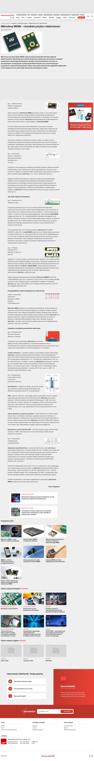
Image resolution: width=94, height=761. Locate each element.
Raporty (45, 17)
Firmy (23, 17)
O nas (2, 728)
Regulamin (35, 726)
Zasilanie (40, 14)
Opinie (65, 17)
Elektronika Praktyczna (70, 729)
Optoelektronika (75, 14)
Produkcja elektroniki (21, 14)
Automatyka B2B (68, 726)
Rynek (18, 17)
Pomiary (82, 14)
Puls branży (72, 17)
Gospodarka (37, 17)
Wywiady (51, 17)
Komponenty (34, 14)
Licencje (34, 728)
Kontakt (3, 726)
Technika (58, 17)
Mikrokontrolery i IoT (65, 14)
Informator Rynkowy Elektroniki (9, 729)
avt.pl (33, 743)
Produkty (29, 17)
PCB (29, 14)
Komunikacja (56, 14)
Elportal (66, 728)
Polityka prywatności (37, 729)
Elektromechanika (48, 14)
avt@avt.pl (35, 741)
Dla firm (81, 17)
